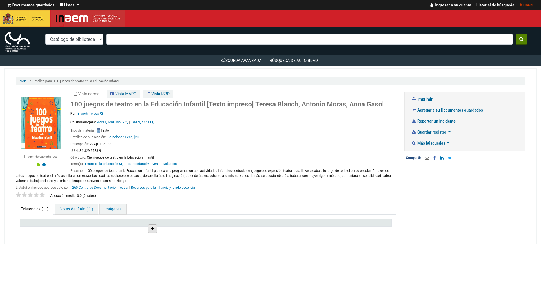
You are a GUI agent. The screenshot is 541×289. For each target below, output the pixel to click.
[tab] (76, 209)
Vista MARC (123, 94)
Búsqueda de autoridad (294, 60)
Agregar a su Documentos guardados (447, 110)
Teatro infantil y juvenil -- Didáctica (151, 164)
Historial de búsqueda (495, 5)
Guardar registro (429, 132)
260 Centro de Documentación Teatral (100, 188)
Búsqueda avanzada (240, 60)
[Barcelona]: (116, 137)
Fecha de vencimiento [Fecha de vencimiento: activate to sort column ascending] (319, 229)
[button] (31, 5)
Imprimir (422, 99)
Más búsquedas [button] (428, 143)
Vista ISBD (158, 94)
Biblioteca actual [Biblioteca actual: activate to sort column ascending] (83, 229)
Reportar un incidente (433, 121)
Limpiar (526, 5)
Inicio (23, 81)
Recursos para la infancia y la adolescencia (163, 188)
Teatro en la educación (101, 164)
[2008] (138, 137)
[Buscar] (521, 39)
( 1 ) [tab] (34, 209)
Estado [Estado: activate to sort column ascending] (261, 229)
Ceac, (129, 137)
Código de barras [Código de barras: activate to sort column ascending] (362, 229)
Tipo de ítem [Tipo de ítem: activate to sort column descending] (34, 229)
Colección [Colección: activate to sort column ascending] (124, 229)
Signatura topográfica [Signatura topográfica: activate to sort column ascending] (226, 229)
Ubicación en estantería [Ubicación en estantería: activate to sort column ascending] (173, 227)
